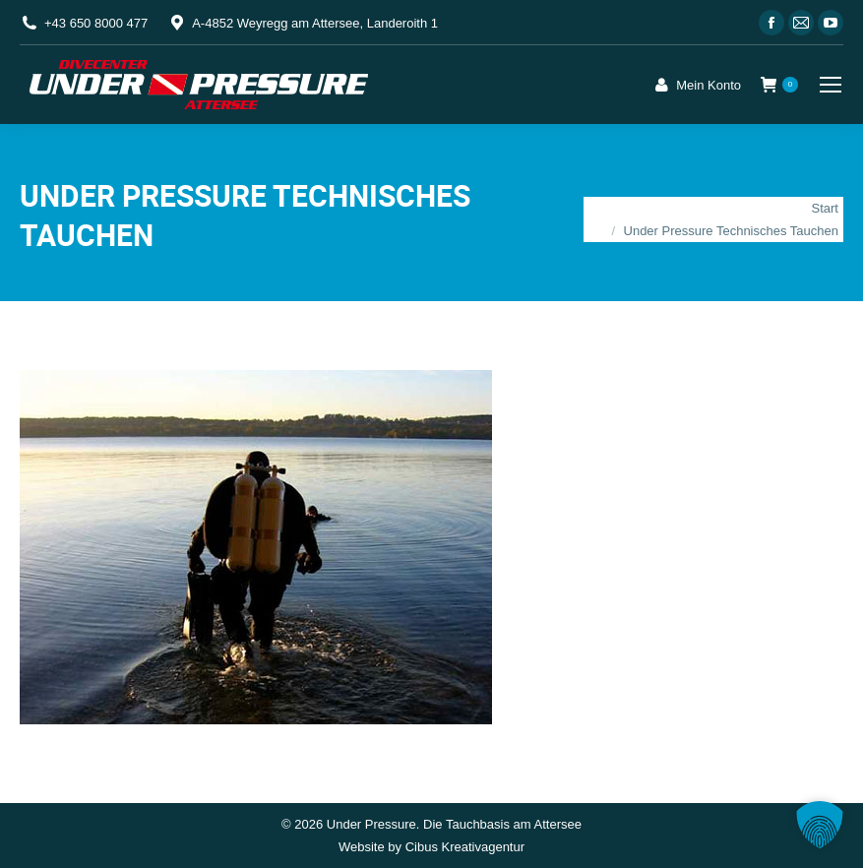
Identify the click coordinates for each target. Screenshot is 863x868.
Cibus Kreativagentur (464, 846)
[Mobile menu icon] (830, 84)
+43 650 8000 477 (96, 23)
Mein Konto (696, 85)
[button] (819, 824)
